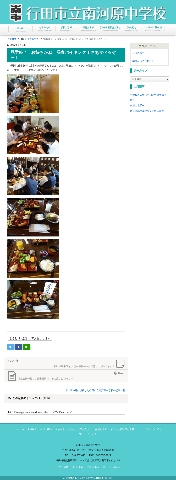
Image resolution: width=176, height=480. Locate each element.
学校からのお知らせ (143, 61)
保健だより (101, 429)
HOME (14, 39)
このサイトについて (148, 429)
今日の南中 (30, 39)
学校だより (86, 429)
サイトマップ (86, 433)
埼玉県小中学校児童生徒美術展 (147, 111)
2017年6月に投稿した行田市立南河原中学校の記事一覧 (95, 390)
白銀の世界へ (137, 105)
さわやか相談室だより (122, 429)
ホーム (20, 429)
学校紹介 (32, 429)
